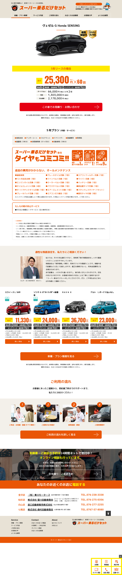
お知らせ (55, 535)
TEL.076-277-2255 (92, 514)
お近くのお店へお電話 (39, 532)
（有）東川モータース (39, 504)
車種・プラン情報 (20, 15)
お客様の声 (88, 15)
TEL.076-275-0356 (92, 509)
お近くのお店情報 (71, 15)
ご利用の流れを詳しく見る (61, 444)
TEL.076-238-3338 (92, 504)
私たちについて (57, 532)
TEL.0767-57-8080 (92, 519)
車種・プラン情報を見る (61, 380)
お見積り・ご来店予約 (61, 483)
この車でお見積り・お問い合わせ (61, 107)
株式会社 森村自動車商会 (40, 519)
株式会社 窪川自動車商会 (40, 509)
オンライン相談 (36, 537)
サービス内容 (38, 15)
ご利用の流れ (54, 15)
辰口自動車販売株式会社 (40, 514)
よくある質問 (103, 15)
